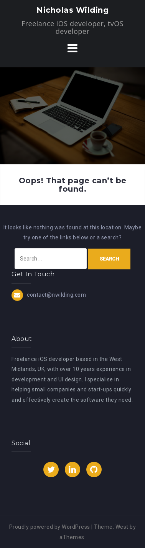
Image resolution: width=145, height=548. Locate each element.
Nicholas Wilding (72, 10)
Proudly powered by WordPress (49, 527)
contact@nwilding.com (56, 295)
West (122, 527)
